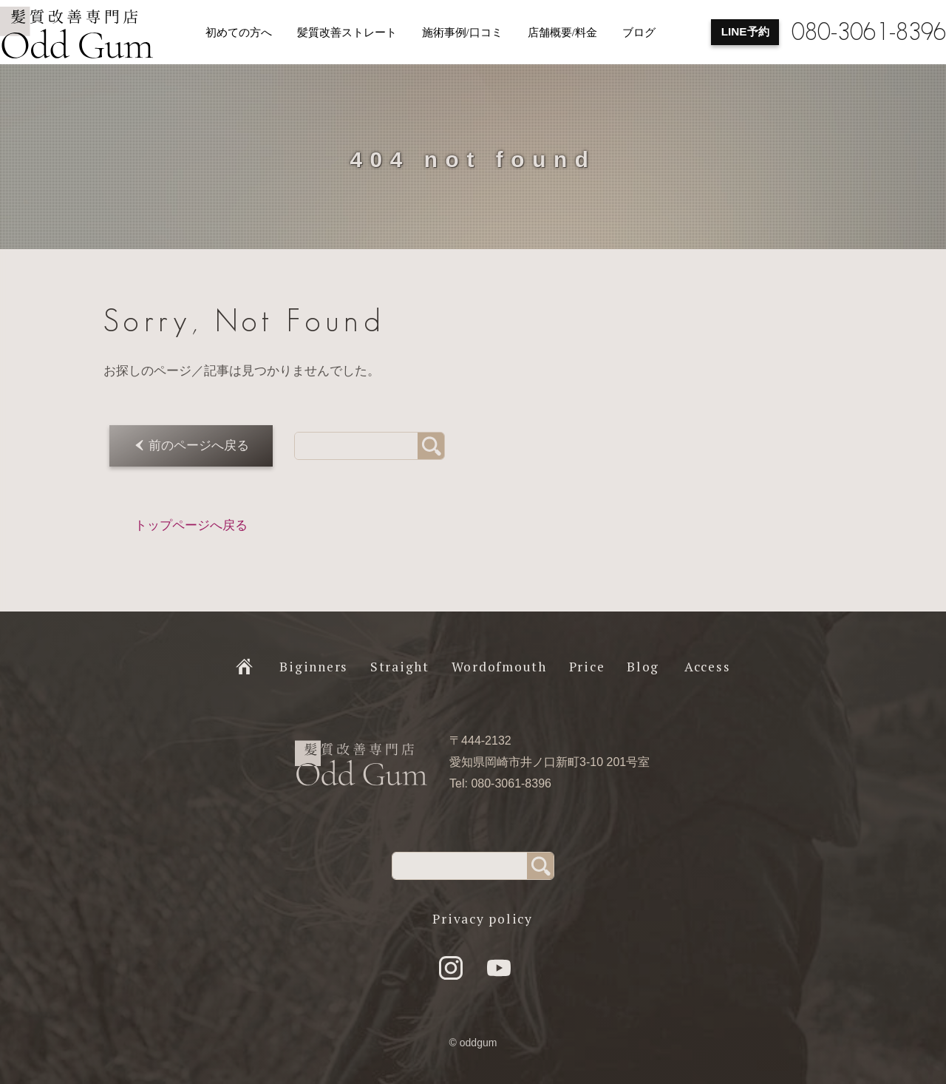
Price (587, 666)
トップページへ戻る (191, 525)
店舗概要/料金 (562, 32)
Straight (399, 666)
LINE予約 (745, 31)
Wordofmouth (499, 666)
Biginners (313, 666)
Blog (643, 666)
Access (707, 666)
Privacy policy (482, 918)
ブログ (639, 32)
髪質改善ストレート (347, 32)
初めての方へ (238, 32)
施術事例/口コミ (462, 32)
